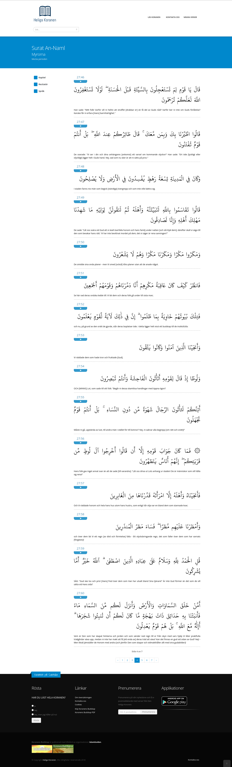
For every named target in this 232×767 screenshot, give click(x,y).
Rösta (36, 720)
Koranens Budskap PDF (85, 712)
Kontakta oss (80, 701)
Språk (41, 91)
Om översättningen (83, 697)
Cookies (78, 704)
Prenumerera (148, 711)
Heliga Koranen (49, 760)
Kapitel (42, 77)
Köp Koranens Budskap (85, 709)
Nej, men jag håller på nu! (44, 714)
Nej (34, 710)
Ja (34, 706)
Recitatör (43, 84)
